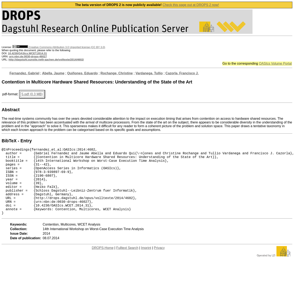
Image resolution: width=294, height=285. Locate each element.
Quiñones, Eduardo (82, 73)
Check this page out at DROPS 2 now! (191, 5)
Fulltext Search (127, 262)
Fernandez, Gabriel (24, 73)
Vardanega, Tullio (149, 73)
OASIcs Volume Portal (275, 63)
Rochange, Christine (116, 73)
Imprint (146, 262)
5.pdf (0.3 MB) (32, 94)
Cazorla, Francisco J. (182, 73)
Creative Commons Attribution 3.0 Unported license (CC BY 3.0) (58, 47)
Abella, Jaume (53, 73)
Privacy (159, 262)
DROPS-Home (103, 262)
